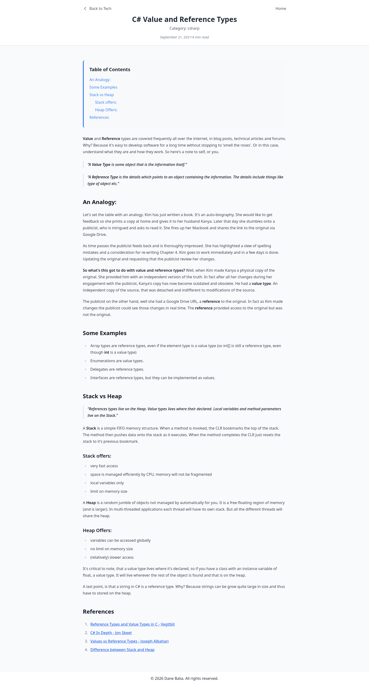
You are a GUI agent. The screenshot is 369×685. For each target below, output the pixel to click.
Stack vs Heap (101, 94)
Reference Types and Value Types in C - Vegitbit (132, 624)
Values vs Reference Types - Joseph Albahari (129, 641)
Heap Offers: (106, 109)
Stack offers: (106, 102)
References (99, 117)
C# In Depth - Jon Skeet (111, 632)
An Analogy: (99, 79)
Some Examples (103, 87)
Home (280, 8)
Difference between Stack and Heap (122, 649)
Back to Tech (97, 8)
